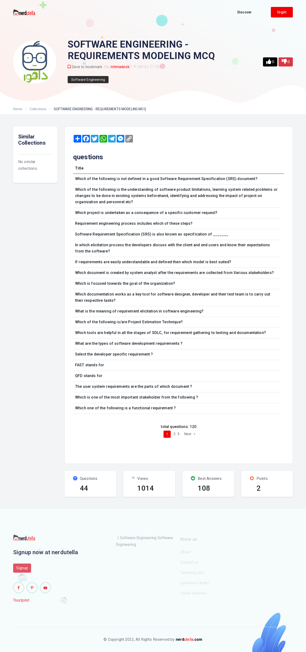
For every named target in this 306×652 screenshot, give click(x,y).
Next (190, 434)
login (281, 12)
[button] (270, 61)
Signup (22, 570)
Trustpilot (21, 602)
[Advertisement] (157, 449)
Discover (244, 12)
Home (17, 109)
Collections (38, 109)
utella (189, 639)
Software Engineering (88, 80)
